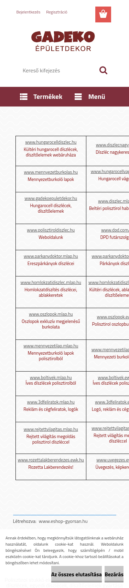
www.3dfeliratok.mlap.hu (51, 401)
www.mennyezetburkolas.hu (51, 172)
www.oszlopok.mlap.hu (51, 314)
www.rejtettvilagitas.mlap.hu (51, 429)
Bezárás (114, 574)
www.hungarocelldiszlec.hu (50, 142)
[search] (103, 70)
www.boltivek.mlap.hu (51, 377)
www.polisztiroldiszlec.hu (51, 229)
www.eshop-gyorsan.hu (63, 521)
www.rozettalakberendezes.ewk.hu (51, 459)
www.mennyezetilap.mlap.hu (50, 345)
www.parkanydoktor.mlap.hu (51, 256)
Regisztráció (56, 12)
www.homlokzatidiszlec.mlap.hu (51, 282)
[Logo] (64, 40)
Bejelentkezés (29, 12)
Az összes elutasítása (76, 574)
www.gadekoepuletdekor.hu (50, 198)
